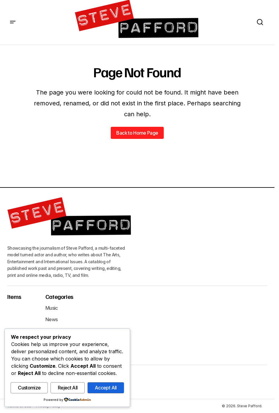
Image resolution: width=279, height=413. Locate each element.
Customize (29, 388)
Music (51, 308)
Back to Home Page (137, 133)
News (51, 319)
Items (14, 296)
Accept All (106, 388)
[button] (12, 22)
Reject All (68, 388)
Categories (59, 296)
